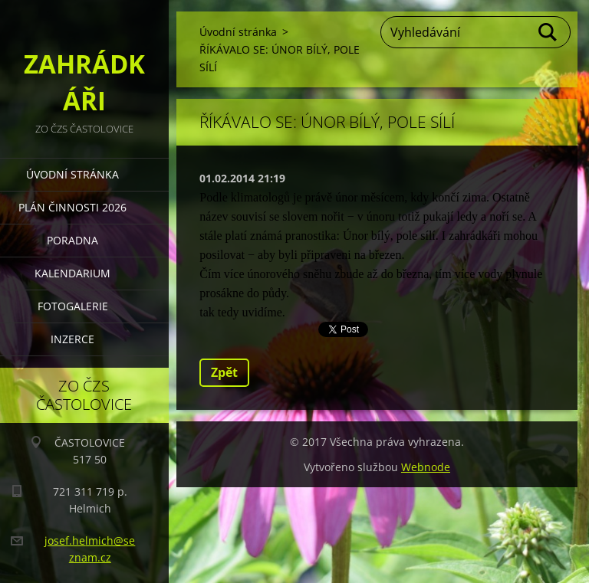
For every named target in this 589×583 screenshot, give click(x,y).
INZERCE (72, 339)
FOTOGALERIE (73, 306)
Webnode (425, 467)
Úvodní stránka (72, 174)
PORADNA (72, 240)
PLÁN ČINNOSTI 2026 (72, 207)
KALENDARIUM (72, 273)
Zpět (224, 372)
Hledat (548, 32)
